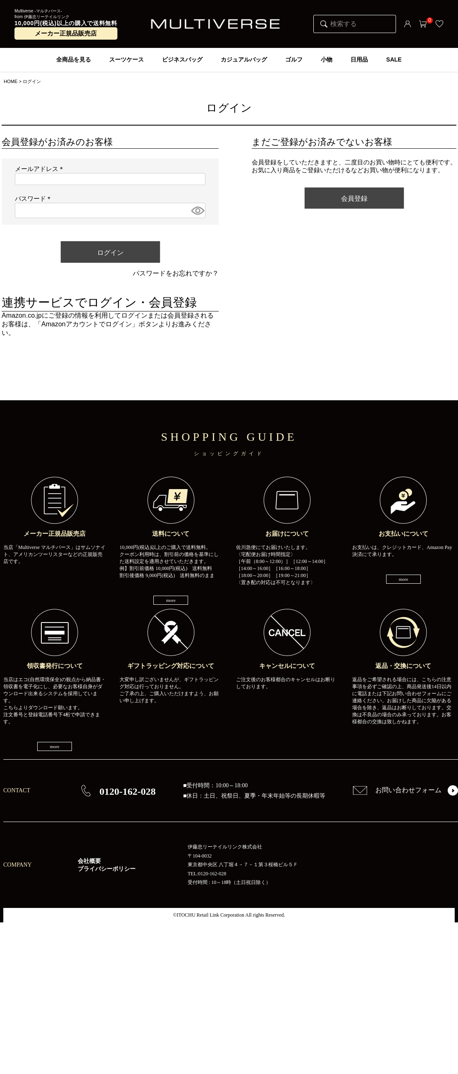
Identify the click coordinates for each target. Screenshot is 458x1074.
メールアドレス (40, 169)
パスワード (34, 198)
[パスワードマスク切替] (197, 210)
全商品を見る (73, 59)
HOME (11, 81)
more (171, 600)
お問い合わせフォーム (397, 790)
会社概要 (89, 861)
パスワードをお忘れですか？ (176, 273)
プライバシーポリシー (107, 869)
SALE (393, 59)
